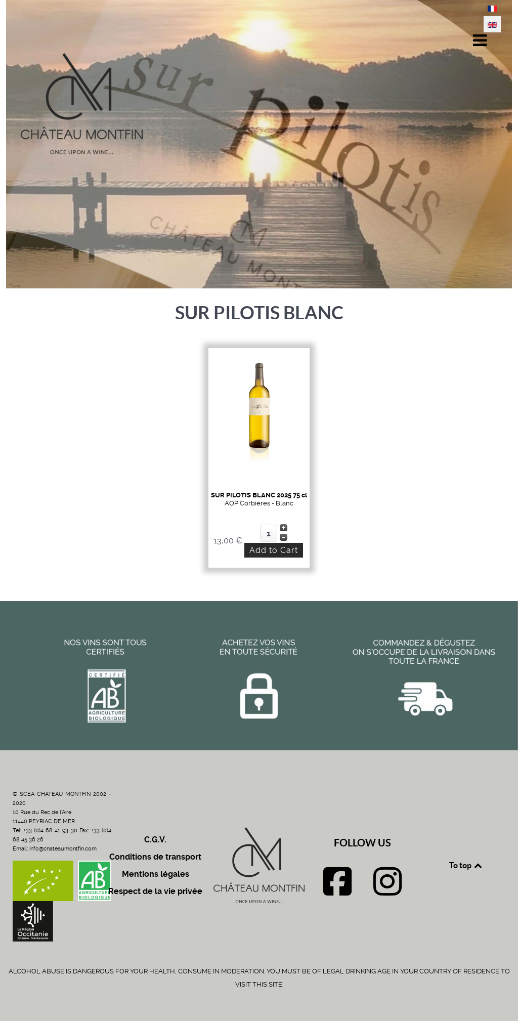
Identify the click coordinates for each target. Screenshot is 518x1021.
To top (466, 865)
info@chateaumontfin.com (63, 848)
